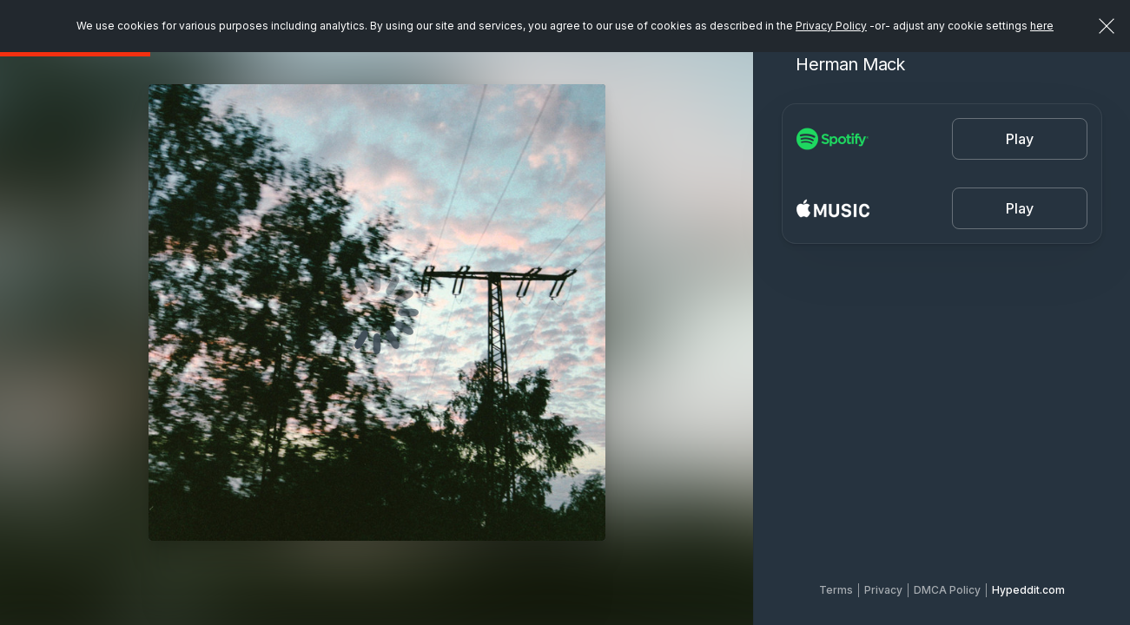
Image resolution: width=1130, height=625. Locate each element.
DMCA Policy (947, 589)
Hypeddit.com (1028, 589)
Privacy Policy (831, 25)
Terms (836, 589)
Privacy (883, 589)
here (1042, 25)
